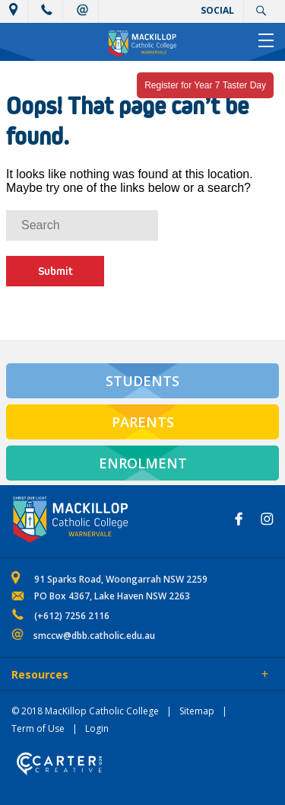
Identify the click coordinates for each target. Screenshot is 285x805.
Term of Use (38, 728)
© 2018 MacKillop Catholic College (85, 710)
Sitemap (196, 710)
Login (97, 728)
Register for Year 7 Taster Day (205, 85)
